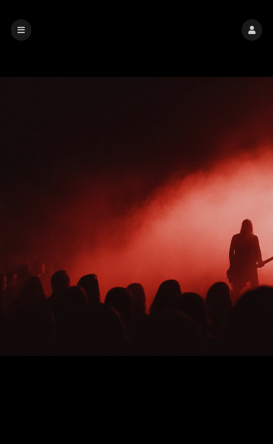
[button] (252, 30)
